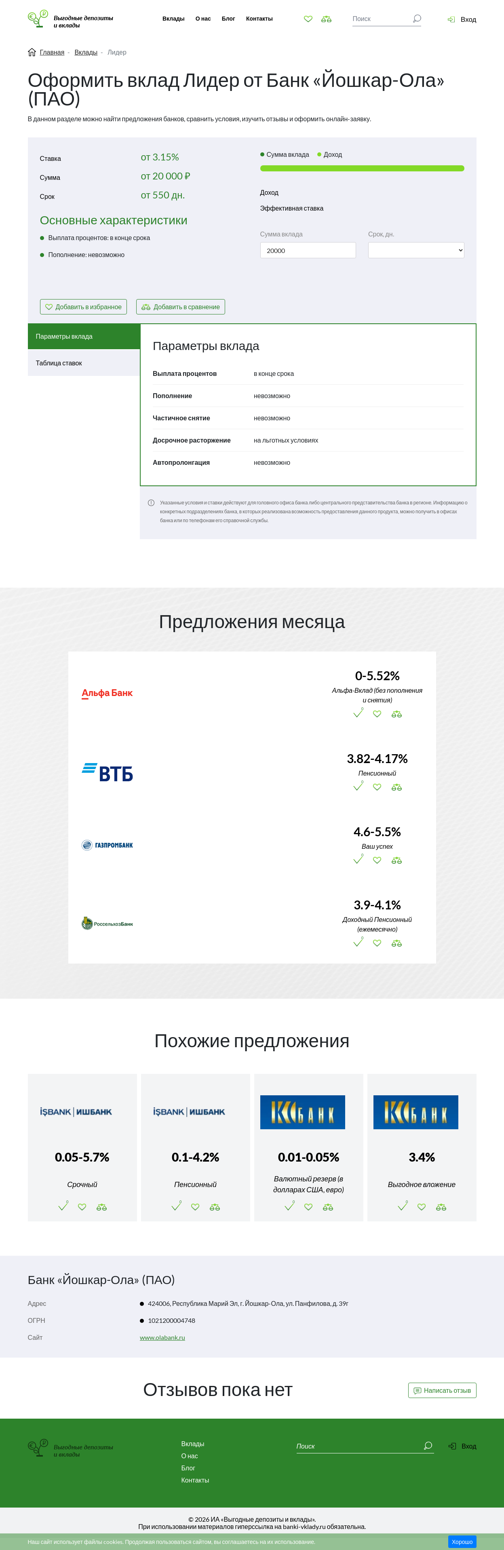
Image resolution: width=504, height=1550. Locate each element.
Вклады (173, 18)
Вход (468, 19)
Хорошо (462, 1541)
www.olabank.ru (162, 1337)
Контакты (259, 18)
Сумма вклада (281, 234)
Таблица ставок (59, 363)
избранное (89, 306)
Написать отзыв (442, 1389)
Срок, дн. (381, 234)
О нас (203, 18)
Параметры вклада (64, 336)
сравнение (187, 306)
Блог (228, 18)
